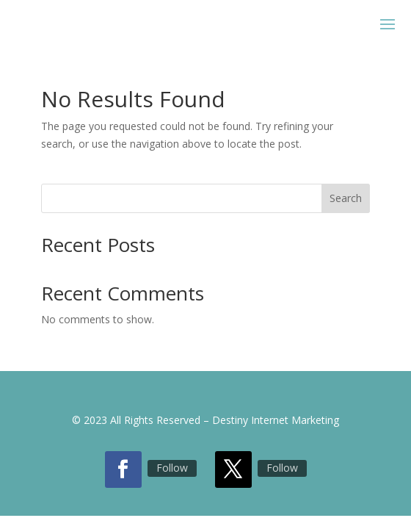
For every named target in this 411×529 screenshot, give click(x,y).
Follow (172, 468)
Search (346, 198)
